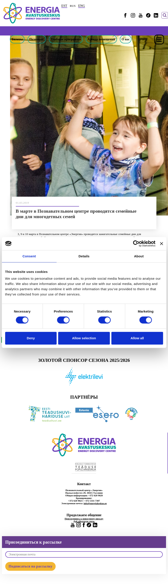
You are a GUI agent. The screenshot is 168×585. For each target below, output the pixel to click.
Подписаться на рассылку (30, 566)
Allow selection (84, 338)
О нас (126, 39)
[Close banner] (161, 243)
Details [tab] (84, 256)
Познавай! (36, 39)
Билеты (17, 39)
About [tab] (139, 256)
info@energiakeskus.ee (95, 503)
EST (64, 5)
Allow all (137, 338)
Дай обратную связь (84, 521)
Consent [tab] (29, 256)
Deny (31, 338)
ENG (81, 5)
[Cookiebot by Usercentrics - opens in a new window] (136, 243)
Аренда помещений (101, 39)
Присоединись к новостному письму (84, 518)
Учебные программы (66, 39)
